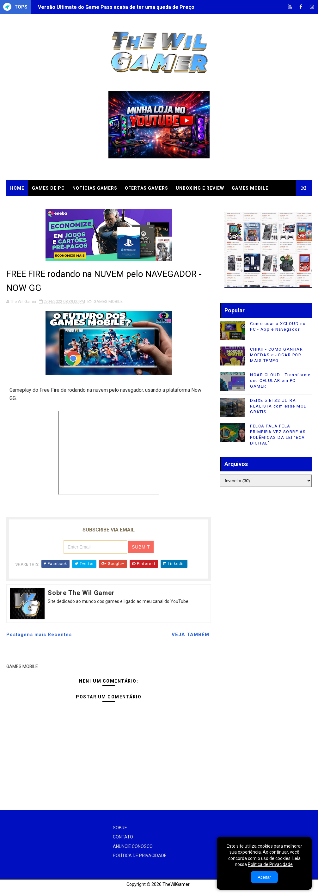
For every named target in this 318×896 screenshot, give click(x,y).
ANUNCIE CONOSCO (133, 846)
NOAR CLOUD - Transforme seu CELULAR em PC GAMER (280, 380)
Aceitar (264, 877)
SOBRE (120, 827)
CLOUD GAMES (27, 203)
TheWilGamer (176, 884)
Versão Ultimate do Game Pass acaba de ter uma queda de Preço (116, 7)
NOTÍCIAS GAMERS (94, 188)
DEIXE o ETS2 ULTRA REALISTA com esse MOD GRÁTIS (278, 406)
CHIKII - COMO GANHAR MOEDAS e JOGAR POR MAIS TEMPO (276, 355)
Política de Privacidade (270, 864)
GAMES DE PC (48, 188)
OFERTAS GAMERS (146, 188)
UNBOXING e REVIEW (200, 188)
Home (17, 188)
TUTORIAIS (66, 203)
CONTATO (123, 836)
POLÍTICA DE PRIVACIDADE (140, 855)
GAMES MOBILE (250, 188)
